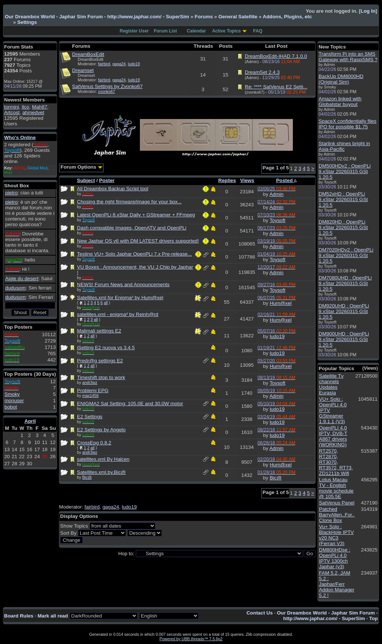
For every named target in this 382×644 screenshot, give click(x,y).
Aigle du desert (21, 278)
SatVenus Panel (336, 503)
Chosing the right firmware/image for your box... (129, 201)
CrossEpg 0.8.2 (94, 443)
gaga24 (119, 64)
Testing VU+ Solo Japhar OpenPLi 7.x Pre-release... (134, 254)
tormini (11, 107)
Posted (286, 180)
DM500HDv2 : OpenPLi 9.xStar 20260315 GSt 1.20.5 (344, 171)
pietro (11, 193)
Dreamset (83, 70)
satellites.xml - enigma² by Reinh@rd (117, 314)
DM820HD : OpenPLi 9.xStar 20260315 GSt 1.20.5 (343, 227)
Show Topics (74, 526)
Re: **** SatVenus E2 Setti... (276, 87)
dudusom (15, 288)
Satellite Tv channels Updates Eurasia (331, 384)
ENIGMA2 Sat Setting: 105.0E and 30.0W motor (130, 403)
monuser (14, 400)
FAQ (258, 31)
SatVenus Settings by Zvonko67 (107, 86)
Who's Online (20, 137)
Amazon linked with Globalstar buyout (340, 101)
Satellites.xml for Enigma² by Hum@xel (120, 297)
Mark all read (53, 616)
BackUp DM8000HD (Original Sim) (341, 79)
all (106, 302)
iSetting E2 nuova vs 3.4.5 (106, 347)
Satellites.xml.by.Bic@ (101, 472)
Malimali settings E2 (99, 331)
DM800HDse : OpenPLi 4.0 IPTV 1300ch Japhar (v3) (334, 558)
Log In (368, 11)
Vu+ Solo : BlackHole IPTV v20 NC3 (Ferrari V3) (336, 535)
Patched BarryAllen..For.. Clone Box (337, 514)
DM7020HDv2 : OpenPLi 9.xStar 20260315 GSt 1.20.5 (346, 255)
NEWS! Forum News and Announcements (123, 284)
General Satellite (237, 16)
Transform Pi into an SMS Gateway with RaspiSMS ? (348, 56)
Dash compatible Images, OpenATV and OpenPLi (131, 228)
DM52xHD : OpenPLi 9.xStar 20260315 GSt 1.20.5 (343, 199)
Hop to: (126, 553)
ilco (25, 107)
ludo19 (134, 64)
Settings (27, 22)
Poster (107, 180)
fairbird (104, 64)
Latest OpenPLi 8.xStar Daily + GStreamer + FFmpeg (136, 215)
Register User (134, 31)
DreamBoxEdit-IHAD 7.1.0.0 (276, 56)
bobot (10, 407)
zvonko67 (106, 91)
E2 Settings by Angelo (101, 429)
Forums (204, 16)
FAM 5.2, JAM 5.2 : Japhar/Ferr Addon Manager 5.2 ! (336, 584)
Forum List (165, 31)
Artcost (11, 112)
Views (247, 180)
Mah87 (39, 107)
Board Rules (19, 616)
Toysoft (277, 220)
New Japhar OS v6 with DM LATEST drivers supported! (138, 241)
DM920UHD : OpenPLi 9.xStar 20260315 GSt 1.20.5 (344, 311)
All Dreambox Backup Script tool (112, 188)
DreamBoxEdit (88, 54)
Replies (227, 180)
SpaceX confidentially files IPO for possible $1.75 (347, 123)
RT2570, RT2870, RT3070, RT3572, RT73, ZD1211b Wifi (336, 462)
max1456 (90, 395)
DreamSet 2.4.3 (262, 72)
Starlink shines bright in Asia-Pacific (344, 146)
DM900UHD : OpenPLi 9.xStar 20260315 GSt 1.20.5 (344, 339)
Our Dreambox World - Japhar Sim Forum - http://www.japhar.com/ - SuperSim (97, 16)
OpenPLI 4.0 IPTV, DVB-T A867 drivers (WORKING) (333, 436)
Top (373, 618)
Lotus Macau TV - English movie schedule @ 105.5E (336, 488)
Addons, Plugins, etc (287, 16)
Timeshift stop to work (101, 377)
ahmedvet (33, 112)
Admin (276, 194)
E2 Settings (89, 416)
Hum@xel (281, 303)
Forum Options (81, 167)
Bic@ (87, 477)
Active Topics (226, 31)
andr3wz (89, 382)
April (30, 421)
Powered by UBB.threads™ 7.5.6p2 (191, 639)
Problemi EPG (92, 390)
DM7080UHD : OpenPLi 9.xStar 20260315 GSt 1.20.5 (345, 283)
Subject (86, 180)
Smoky (12, 394)
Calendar (196, 31)
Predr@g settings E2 (100, 360)
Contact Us (260, 613)
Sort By (68, 533)
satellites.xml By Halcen (103, 459)
